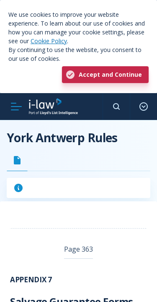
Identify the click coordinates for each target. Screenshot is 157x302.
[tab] (17, 160)
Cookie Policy (49, 41)
